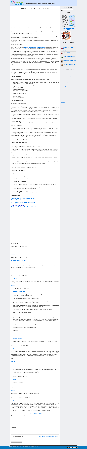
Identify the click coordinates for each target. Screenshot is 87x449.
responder (13, 254)
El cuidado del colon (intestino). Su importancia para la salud (23, 202)
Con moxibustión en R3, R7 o (66, 90)
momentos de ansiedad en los (67, 80)
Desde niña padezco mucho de (67, 88)
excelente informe (65, 85)
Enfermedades (29, 4)
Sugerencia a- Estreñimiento (19, 291)
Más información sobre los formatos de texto (48, 436)
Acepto (68, 447)
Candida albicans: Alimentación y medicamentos (21, 197)
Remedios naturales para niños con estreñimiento (69, 61)
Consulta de (64, 84)
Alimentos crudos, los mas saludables (68, 93)
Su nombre (13, 419)
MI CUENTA (63, 102)
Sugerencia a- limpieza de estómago (18, 260)
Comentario (14, 427)
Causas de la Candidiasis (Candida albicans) (19, 201)
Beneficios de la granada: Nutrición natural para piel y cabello (69, 49)
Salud (49, 4)
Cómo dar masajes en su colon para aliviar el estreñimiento (69, 65)
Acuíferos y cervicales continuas (67, 86)
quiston (13, 390)
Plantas (39, 4)
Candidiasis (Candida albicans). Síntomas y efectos (21, 199)
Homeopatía (34, 4)
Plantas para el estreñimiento (17, 205)
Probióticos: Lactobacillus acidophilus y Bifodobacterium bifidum (24, 206)
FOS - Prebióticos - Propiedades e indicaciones (68, 53)
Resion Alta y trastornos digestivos (67, 76)
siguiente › (36, 413)
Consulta (63, 92)
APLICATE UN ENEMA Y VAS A (18, 338)
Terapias (54, 4)
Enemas (12, 348)
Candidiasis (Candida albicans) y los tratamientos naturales (23, 198)
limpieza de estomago (15, 249)
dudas (63, 100)
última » (40, 413)
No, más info (75, 447)
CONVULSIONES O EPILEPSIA (66, 96)
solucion (15, 367)
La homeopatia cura (65, 99)
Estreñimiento (14, 278)
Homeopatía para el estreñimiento (18, 204)
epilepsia (63, 95)
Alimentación (44, 4)
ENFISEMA (63, 73)
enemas (14, 379)
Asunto (12, 423)
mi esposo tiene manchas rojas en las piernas (69, 71)
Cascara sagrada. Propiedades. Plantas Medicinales (69, 57)
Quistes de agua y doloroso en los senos (68, 82)
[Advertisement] (20, 17)
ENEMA (12, 400)
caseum (63, 74)
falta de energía (64, 75)
